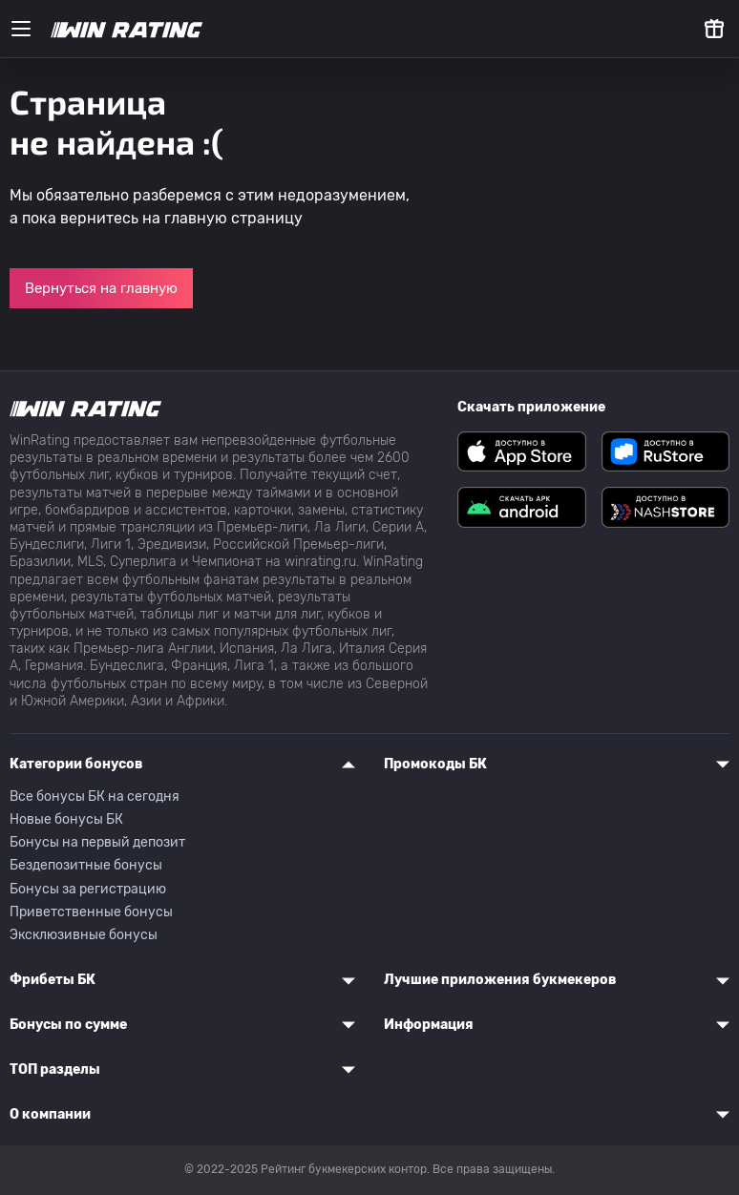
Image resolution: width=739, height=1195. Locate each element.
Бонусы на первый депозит (97, 842)
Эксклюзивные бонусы (84, 935)
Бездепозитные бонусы (86, 865)
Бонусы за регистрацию (88, 889)
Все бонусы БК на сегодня (94, 796)
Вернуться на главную (101, 288)
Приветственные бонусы (91, 912)
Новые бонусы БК (66, 819)
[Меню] (21, 28)
